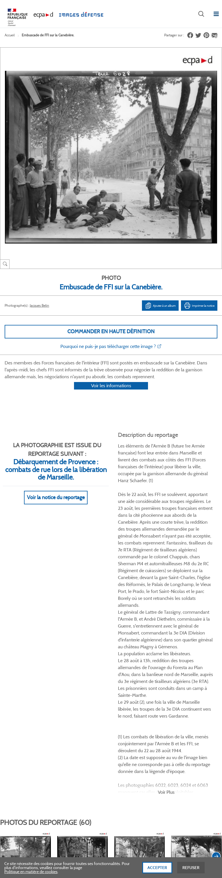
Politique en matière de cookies (31, 872)
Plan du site (111, 815)
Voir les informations (111, 393)
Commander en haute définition (111, 331)
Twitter (103, 702)
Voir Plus (166, 551)
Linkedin (117, 702)
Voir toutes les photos (195, 674)
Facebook (88, 702)
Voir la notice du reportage (56, 505)
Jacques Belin (39, 305)
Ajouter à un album (160, 305)
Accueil (10, 35)
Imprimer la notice (199, 305)
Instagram (132, 702)
